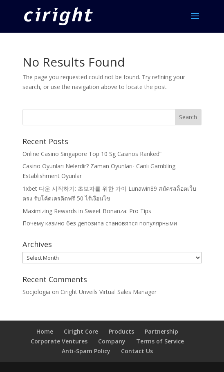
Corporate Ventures (59, 341)
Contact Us (137, 351)
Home (44, 331)
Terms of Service (160, 341)
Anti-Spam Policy (86, 351)
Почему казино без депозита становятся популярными (99, 223)
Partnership (161, 331)
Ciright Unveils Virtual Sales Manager (108, 292)
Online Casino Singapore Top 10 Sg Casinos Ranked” (91, 154)
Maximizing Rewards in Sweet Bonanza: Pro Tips (86, 211)
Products (121, 331)
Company (111, 341)
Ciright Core (81, 331)
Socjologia (36, 292)
